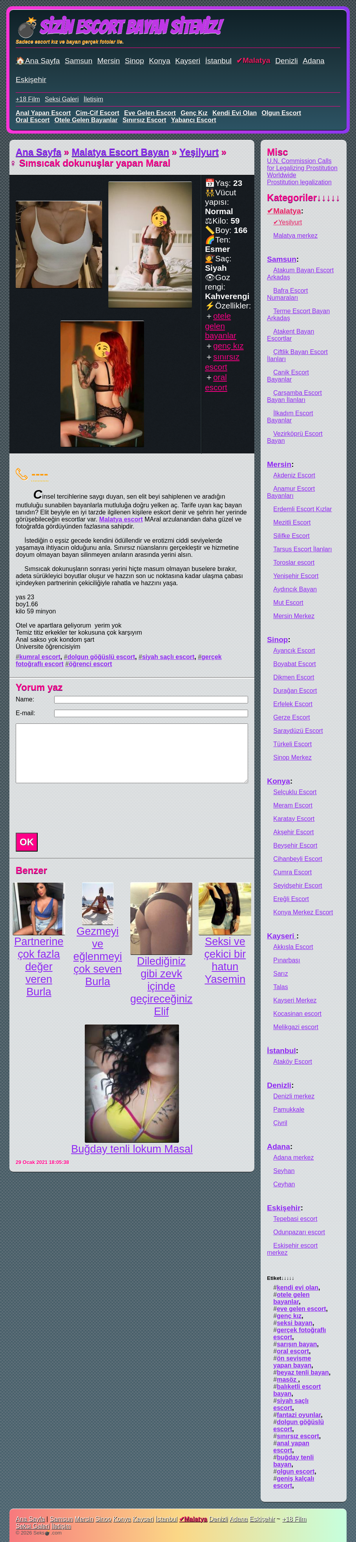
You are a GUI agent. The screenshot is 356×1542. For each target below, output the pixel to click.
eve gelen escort (150, 113)
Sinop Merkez (292, 757)
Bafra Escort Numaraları (287, 294)
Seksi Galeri (62, 99)
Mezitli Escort (291, 522)
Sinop (134, 61)
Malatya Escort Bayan (120, 152)
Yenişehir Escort (295, 576)
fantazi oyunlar (299, 1415)
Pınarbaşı (286, 960)
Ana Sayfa (38, 152)
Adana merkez (293, 1157)
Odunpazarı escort (299, 1232)
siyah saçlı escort (168, 657)
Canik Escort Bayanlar (288, 376)
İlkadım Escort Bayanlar (290, 417)
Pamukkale (288, 1109)
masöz (287, 1379)
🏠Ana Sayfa (38, 61)
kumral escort (39, 657)
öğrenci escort (90, 664)
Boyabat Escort (294, 664)
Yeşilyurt (199, 152)
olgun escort (281, 113)
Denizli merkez (293, 1096)
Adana (313, 61)
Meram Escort (292, 805)
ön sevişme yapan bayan (292, 1362)
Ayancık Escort (294, 650)
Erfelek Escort (292, 704)
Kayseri (187, 61)
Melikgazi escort (295, 1027)
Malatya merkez (295, 235)
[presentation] (72, 808)
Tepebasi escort (295, 1218)
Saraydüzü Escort (298, 730)
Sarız (280, 973)
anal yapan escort (43, 113)
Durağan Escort (295, 690)
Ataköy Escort (292, 1061)
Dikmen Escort (293, 677)
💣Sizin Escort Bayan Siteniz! (118, 27)
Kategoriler (303, 197)
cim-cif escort (97, 113)
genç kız (194, 113)
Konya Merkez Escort (303, 912)
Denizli (286, 61)
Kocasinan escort (297, 1013)
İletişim (93, 99)
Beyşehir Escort (295, 845)
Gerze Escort (291, 717)
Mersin (108, 61)
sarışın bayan (297, 1344)
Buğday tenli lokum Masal (132, 1149)
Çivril (280, 1123)
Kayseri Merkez (294, 1000)
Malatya (256, 60)
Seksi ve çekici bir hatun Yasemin (225, 960)
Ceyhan (284, 1184)
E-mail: (25, 713)
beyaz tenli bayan (303, 1372)
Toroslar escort (293, 562)
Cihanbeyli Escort (297, 858)
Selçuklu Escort (294, 792)
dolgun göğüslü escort (101, 657)
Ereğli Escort (291, 899)
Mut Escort (288, 602)
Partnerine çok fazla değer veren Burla (39, 966)
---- (39, 473)
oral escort (32, 120)
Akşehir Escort (293, 832)
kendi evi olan (234, 113)
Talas (280, 987)
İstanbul (218, 61)
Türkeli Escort (292, 744)
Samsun (78, 61)
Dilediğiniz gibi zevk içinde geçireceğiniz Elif (161, 986)
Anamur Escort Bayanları (291, 492)
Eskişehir (31, 79)
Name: (25, 699)
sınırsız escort (144, 120)
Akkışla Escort (293, 947)
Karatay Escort (293, 818)
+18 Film (28, 99)
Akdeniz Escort (294, 475)
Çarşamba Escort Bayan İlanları (294, 396)
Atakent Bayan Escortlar (290, 335)
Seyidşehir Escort (297, 885)
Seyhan (283, 1171)
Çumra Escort (292, 872)
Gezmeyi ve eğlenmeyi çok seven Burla (97, 956)
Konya (159, 61)
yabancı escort (193, 120)
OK (27, 842)
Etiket (280, 1278)
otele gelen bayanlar (86, 120)
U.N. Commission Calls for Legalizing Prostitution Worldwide (302, 168)
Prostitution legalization (299, 182)
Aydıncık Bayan (295, 589)
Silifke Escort (291, 535)
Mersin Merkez (293, 616)
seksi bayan (294, 1323)
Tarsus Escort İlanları (302, 549)
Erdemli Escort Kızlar (302, 509)
